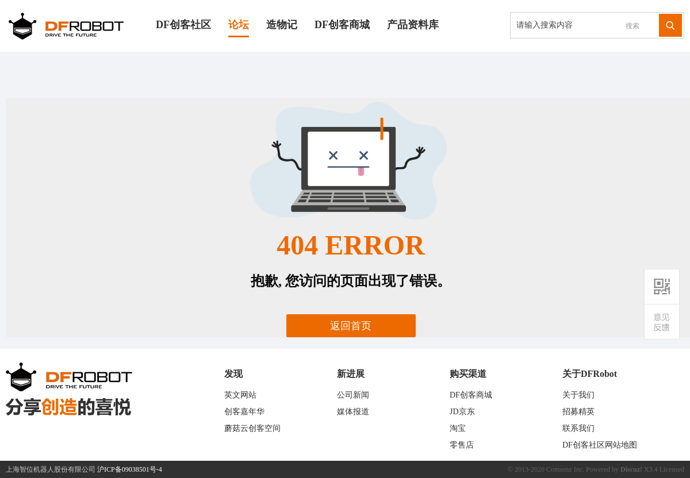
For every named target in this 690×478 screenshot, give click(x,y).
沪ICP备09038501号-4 (129, 469)
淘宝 (458, 428)
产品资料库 (413, 24)
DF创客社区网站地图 (599, 445)
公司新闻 (353, 395)
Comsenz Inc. (565, 469)
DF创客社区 (183, 24)
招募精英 (578, 411)
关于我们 (578, 395)
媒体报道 (353, 411)
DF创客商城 (342, 24)
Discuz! (631, 469)
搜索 (632, 26)
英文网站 (240, 395)
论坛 (238, 24)
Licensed (672, 469)
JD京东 (462, 411)
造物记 (281, 24)
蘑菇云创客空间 (252, 428)
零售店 (462, 445)
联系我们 (578, 428)
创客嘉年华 (244, 411)
